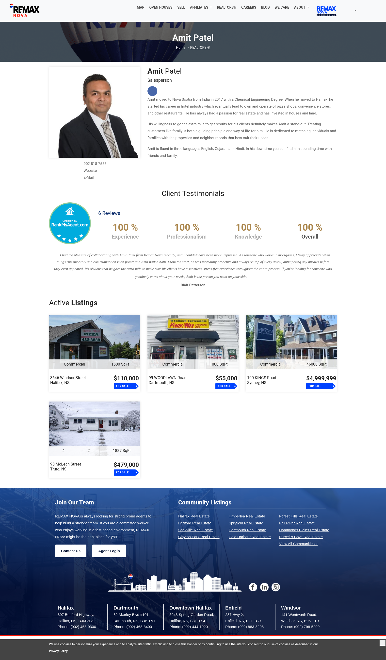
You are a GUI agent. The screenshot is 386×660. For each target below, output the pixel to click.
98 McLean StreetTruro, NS (65, 466)
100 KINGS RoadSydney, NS (261, 380)
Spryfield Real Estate (246, 523)
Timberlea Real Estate (247, 516)
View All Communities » (298, 544)
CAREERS (248, 7)
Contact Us (70, 551)
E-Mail (88, 177)
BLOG (265, 7)
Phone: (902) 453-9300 (77, 627)
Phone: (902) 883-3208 (244, 627)
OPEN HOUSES (161, 7)
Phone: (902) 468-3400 (132, 627)
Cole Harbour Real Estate (250, 537)
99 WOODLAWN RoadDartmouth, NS (168, 380)
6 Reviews (109, 213)
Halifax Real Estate (194, 516)
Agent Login (109, 551)
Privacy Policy (59, 651)
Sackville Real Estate (195, 530)
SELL (181, 7)
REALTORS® (226, 7)
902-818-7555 (95, 163)
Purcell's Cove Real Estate (301, 537)
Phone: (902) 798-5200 (300, 627)
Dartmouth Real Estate (247, 530)
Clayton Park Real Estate (199, 537)
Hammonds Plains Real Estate (304, 530)
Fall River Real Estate (297, 523)
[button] (201, 7)
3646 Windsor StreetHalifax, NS (68, 380)
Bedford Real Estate (194, 523)
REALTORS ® (200, 47)
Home (180, 47)
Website (90, 170)
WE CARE (282, 7)
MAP (141, 7)
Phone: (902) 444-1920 (188, 627)
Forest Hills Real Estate (298, 516)
